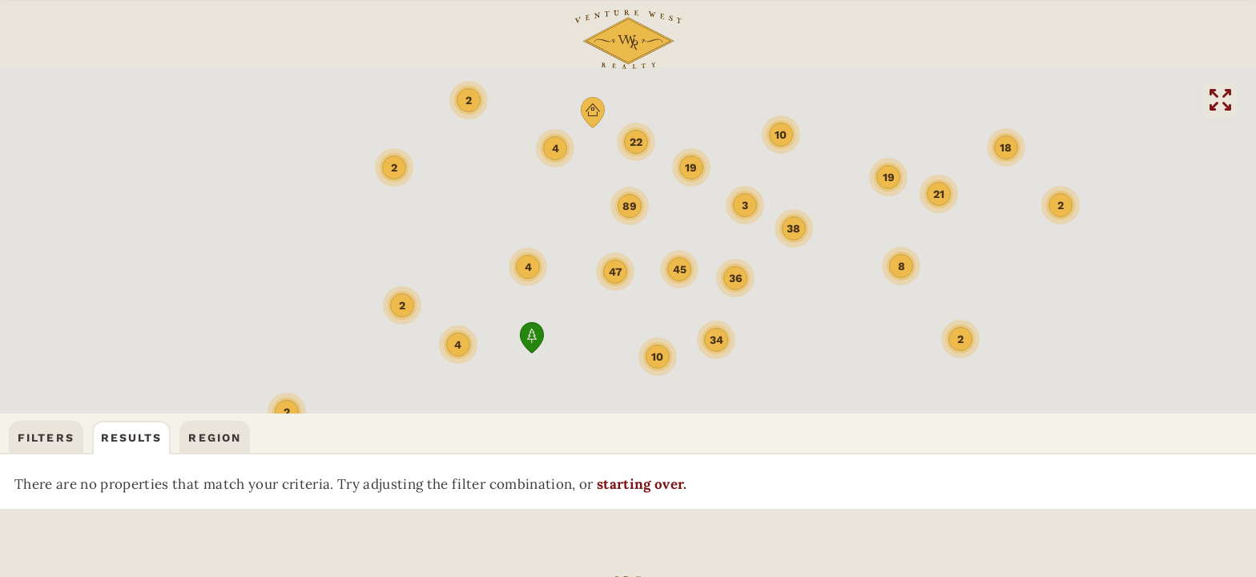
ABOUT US (387, 37)
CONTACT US (1080, 36)
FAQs (309, 37)
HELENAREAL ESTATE (1025, 100)
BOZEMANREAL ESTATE (230, 100)
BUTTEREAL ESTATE (631, 100)
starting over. (167, 242)
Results (132, 153)
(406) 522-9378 (936, 37)
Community (186, 37)
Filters (46, 153)
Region (214, 153)
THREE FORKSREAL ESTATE (430, 100)
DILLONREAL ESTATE (828, 100)
